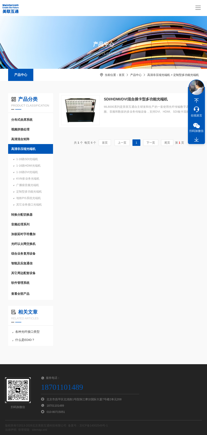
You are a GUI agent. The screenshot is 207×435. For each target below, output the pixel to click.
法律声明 (10, 429)
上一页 (122, 142)
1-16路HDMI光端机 (28, 165)
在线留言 (196, 115)
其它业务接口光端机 (29, 204)
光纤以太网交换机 (23, 243)
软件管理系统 (20, 282)
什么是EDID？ (23, 339)
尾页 (167, 142)
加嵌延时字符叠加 (23, 234)
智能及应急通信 (22, 263)
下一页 (150, 142)
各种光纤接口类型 (26, 331)
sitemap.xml (39, 429)
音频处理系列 (20, 224)
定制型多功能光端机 (29, 191)
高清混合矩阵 (20, 139)
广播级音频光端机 (27, 185)
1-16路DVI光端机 (27, 172)
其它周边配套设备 (23, 273)
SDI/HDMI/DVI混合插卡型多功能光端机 (136, 99)
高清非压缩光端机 (158, 74)
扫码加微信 (196, 130)
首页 (122, 74)
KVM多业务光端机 (27, 178)
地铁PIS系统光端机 (28, 198)
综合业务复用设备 (23, 253)
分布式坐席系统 (22, 119)
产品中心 (20, 74)
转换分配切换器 (22, 214)
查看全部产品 (30, 294)
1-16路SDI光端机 (27, 159)
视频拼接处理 (20, 129)
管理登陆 (23, 429)
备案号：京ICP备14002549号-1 (88, 425)
